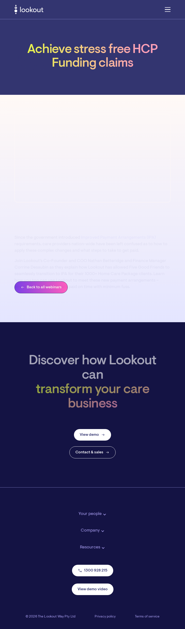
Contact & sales (92, 452)
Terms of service (147, 616)
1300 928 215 (92, 570)
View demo (92, 435)
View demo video (93, 589)
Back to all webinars (41, 287)
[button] (168, 9)
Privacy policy (105, 616)
